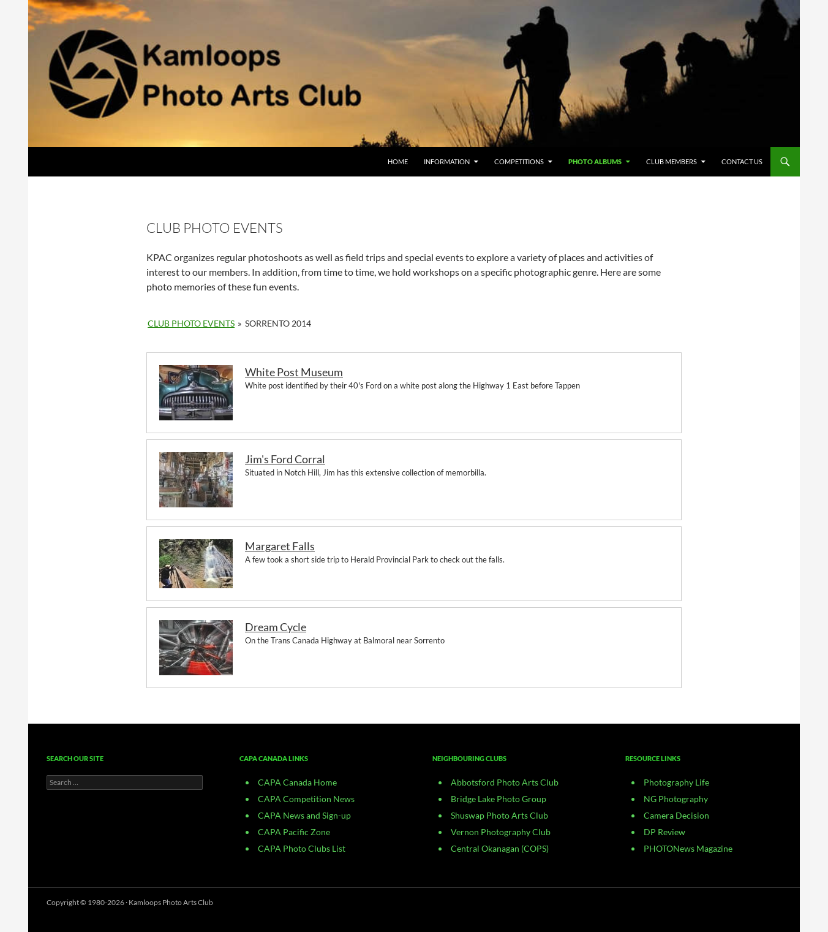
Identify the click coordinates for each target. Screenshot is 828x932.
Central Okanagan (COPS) (500, 848)
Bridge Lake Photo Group (498, 799)
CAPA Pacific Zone (294, 832)
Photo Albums (595, 161)
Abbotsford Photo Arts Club (505, 782)
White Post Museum (294, 372)
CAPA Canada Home (297, 782)
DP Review (664, 832)
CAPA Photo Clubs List (301, 848)
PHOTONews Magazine (688, 848)
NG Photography (676, 799)
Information (447, 161)
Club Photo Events (191, 323)
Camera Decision (676, 815)
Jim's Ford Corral (285, 459)
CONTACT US (741, 161)
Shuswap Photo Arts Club (499, 815)
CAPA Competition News (306, 799)
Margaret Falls (280, 546)
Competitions (519, 161)
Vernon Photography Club (501, 832)
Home (398, 161)
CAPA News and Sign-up (304, 815)
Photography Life (676, 782)
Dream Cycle (275, 627)
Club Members (671, 161)
